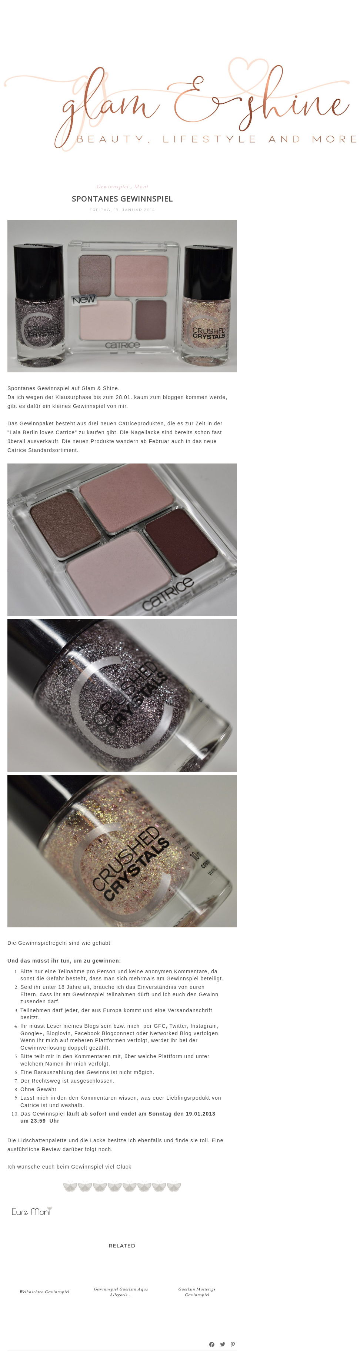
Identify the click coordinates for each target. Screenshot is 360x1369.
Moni (141, 186)
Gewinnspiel (113, 186)
